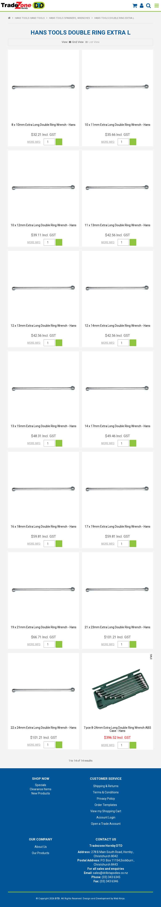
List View (94, 42)
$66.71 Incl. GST (43, 637)
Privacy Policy (106, 798)
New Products (40, 793)
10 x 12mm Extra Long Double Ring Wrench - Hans (43, 225)
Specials (40, 785)
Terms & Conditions (106, 792)
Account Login (105, 817)
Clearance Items (40, 789)
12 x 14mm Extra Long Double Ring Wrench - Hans (117, 325)
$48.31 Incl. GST (43, 436)
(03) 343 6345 (111, 877)
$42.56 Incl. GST (117, 235)
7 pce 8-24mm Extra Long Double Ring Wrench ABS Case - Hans (117, 729)
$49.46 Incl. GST (117, 436)
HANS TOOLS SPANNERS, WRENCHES (69, 18)
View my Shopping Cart (105, 811)
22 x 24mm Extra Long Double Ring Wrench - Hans (43, 727)
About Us (41, 846)
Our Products (40, 853)
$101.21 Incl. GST (117, 637)
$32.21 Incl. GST (43, 134)
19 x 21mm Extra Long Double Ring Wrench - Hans (43, 627)
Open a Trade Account (106, 823)
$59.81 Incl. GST (43, 536)
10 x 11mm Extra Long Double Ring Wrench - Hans (117, 124)
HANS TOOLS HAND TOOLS (30, 18)
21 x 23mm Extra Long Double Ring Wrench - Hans (117, 627)
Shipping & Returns (105, 786)
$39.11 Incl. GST (43, 235)
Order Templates (106, 805)
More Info (33, 141)
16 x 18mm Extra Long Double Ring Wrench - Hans (43, 526)
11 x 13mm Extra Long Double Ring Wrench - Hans (117, 225)
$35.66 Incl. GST (117, 134)
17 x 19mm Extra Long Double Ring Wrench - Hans (117, 526)
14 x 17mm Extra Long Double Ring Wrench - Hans (117, 426)
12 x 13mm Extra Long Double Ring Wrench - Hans (43, 325)
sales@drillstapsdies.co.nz (110, 873)
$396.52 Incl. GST (117, 737)
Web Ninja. (119, 898)
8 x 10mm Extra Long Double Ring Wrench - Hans (43, 124)
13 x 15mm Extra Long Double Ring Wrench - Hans (43, 426)
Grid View (78, 42)
